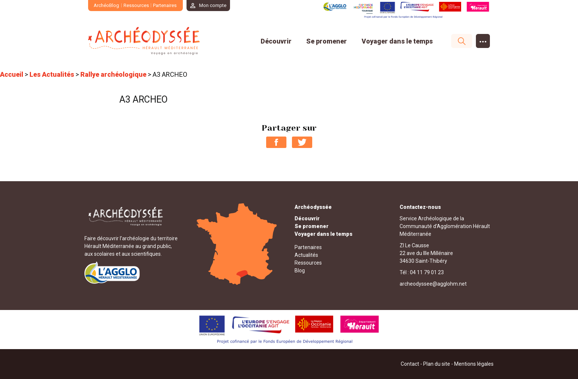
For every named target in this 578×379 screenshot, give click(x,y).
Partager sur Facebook (276, 142)
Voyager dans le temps (397, 41)
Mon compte (212, 5)
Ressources (136, 5)
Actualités (306, 255)
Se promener (326, 41)
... (483, 39)
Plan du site (436, 364)
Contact (410, 364)
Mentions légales (474, 364)
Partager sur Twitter (302, 142)
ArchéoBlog (106, 5)
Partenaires (165, 5)
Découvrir (276, 41)
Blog (300, 270)
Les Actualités (51, 74)
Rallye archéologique (113, 74)
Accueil (11, 74)
